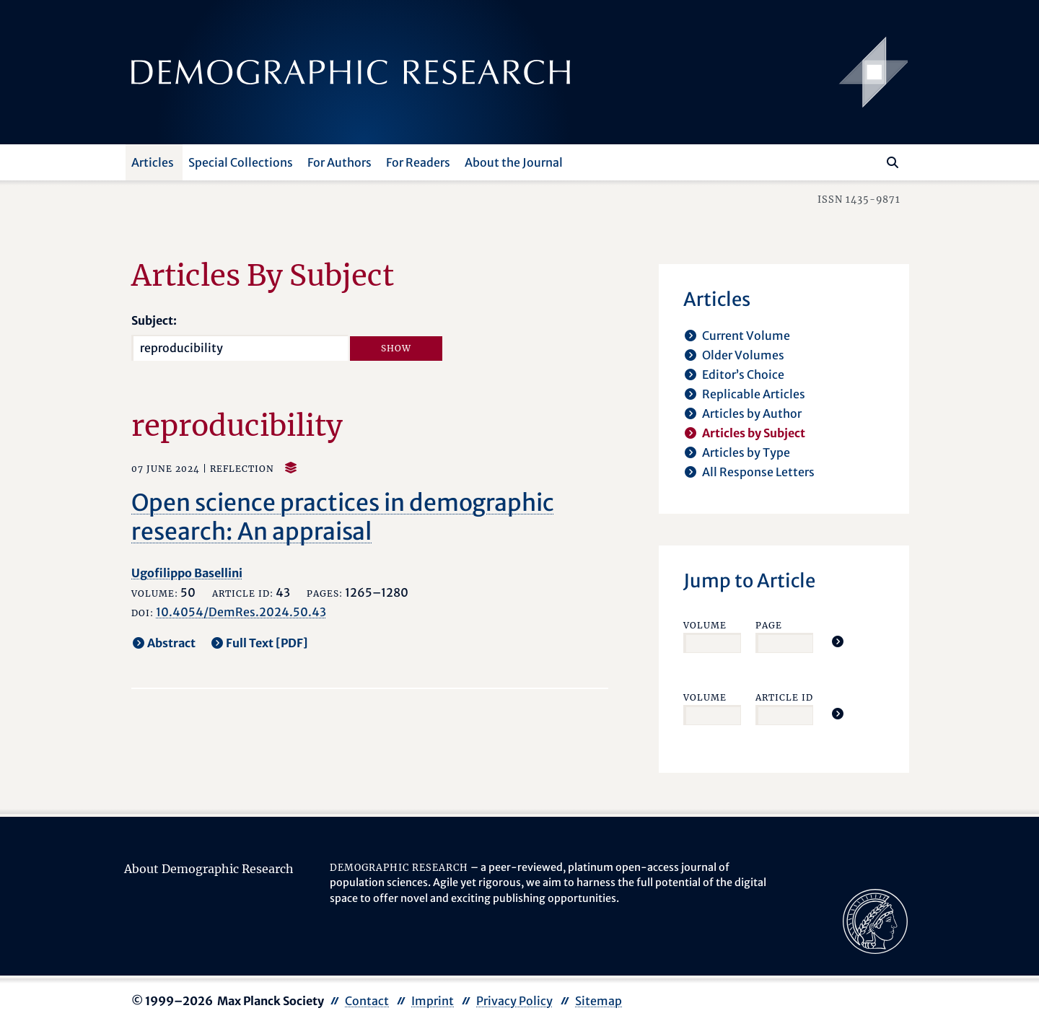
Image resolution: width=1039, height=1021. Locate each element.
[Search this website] (871, 161)
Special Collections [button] (240, 162)
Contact (367, 1001)
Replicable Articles (753, 394)
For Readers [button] (418, 162)
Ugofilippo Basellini (186, 573)
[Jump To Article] (838, 641)
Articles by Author (752, 413)
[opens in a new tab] (875, 920)
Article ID (784, 697)
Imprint (432, 1001)
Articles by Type (746, 452)
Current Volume (746, 335)
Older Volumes (743, 355)
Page (768, 625)
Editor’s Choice (743, 374)
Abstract (171, 643)
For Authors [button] (339, 162)
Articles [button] (152, 162)
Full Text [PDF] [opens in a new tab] (267, 643)
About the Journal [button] (514, 162)
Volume (705, 625)
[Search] (892, 162)
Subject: (154, 320)
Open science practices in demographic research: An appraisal (342, 517)
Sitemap (598, 1001)
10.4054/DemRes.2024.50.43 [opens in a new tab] (241, 612)
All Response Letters (758, 472)
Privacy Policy (514, 1001)
